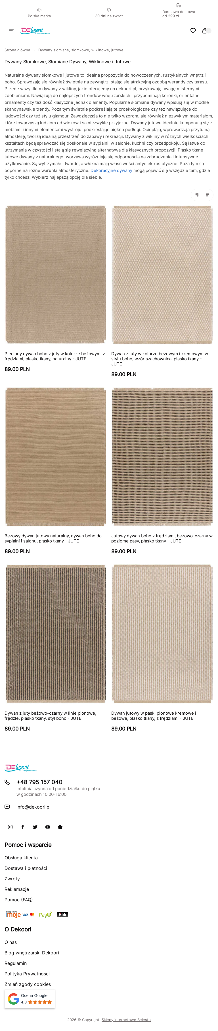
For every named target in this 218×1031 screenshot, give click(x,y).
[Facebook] (22, 827)
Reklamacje (17, 889)
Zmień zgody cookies (28, 984)
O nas (11, 942)
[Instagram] (10, 827)
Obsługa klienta (21, 857)
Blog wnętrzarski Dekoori (32, 953)
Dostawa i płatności (26, 868)
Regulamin (16, 963)
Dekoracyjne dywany (111, 170)
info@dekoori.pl (33, 807)
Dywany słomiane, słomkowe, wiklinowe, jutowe (80, 50)
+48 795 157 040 (39, 782)
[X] (35, 827)
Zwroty (12, 878)
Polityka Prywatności (27, 974)
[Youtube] (47, 827)
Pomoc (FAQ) (19, 899)
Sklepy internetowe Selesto (126, 1019)
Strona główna (17, 50)
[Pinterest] (60, 827)
